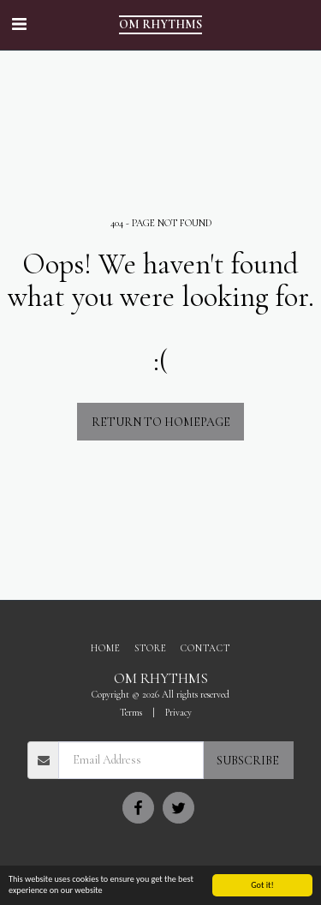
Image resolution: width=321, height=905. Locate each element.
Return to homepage (161, 422)
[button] (18, 25)
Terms (131, 712)
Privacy (178, 712)
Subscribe (248, 760)
